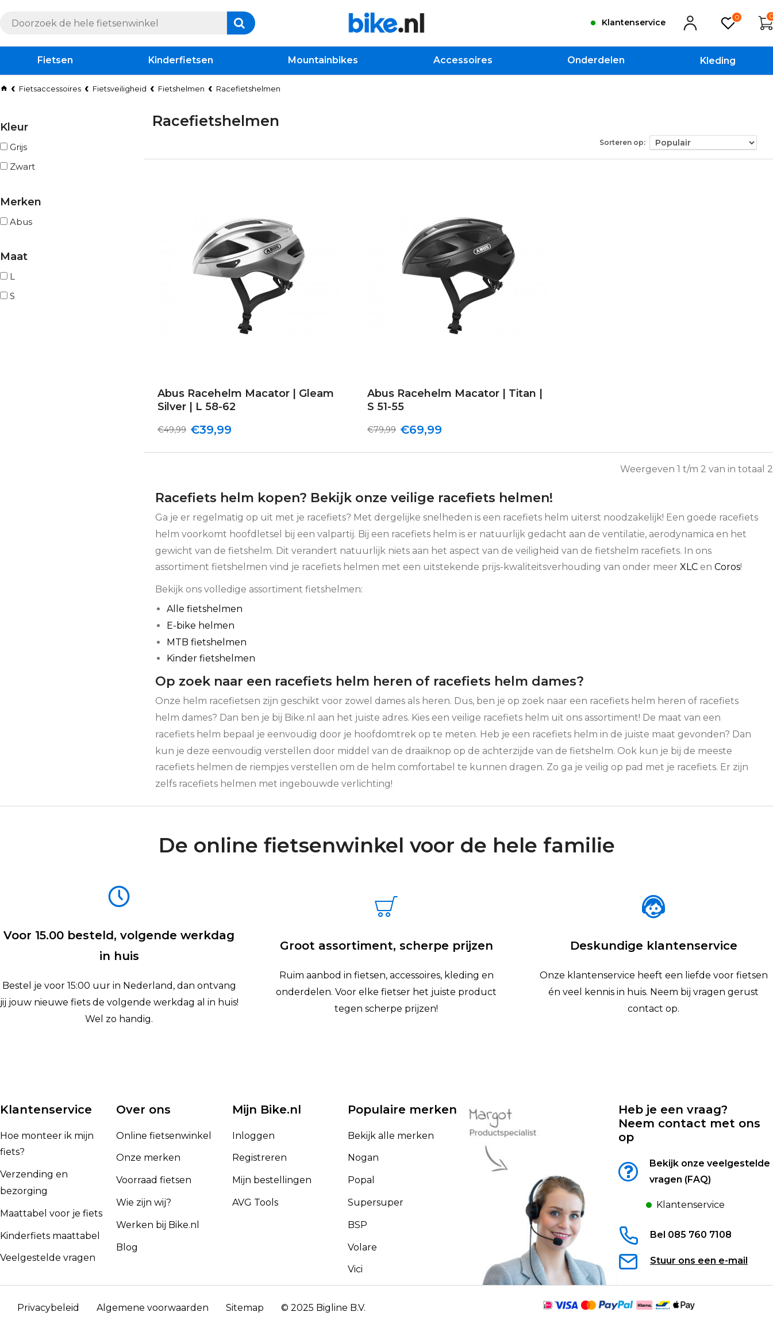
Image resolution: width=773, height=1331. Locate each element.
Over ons (143, 1109)
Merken (20, 202)
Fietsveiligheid (120, 88)
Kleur (14, 127)
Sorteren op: (622, 142)
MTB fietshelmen (207, 642)
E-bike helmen (200, 625)
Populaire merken (402, 1109)
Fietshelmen (181, 88)
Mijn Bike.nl (266, 1109)
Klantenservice (46, 1109)
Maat (14, 256)
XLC (689, 566)
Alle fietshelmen (205, 608)
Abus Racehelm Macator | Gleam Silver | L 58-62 (245, 400)
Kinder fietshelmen (211, 658)
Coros (727, 566)
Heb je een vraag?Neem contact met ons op (689, 1123)
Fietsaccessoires (50, 88)
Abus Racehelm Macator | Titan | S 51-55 (455, 400)
